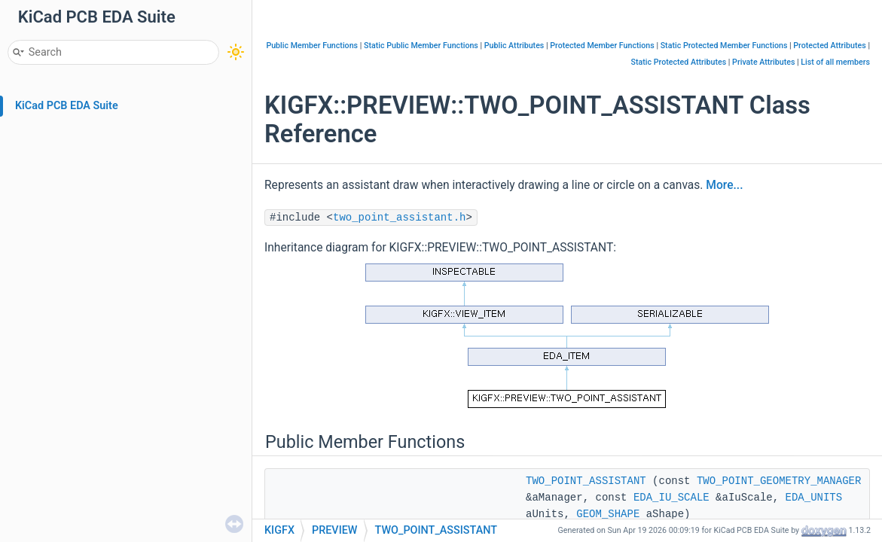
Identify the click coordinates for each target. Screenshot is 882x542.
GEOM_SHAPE (607, 514)
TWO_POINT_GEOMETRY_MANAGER (779, 481)
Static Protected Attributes (679, 62)
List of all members (835, 62)
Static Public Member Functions (421, 45)
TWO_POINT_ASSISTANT (586, 481)
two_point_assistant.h (399, 218)
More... (724, 185)
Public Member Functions (312, 45)
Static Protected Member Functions (724, 45)
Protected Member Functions (602, 45)
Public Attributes (514, 45)
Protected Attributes (829, 45)
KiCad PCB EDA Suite (66, 105)
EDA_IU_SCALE (671, 498)
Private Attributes (763, 62)
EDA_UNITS (814, 498)
